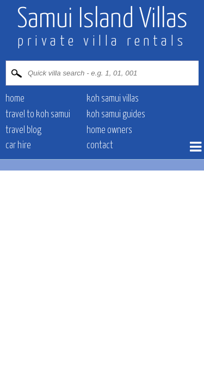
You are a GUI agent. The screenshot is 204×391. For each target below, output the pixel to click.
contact (99, 145)
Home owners (109, 130)
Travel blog (23, 130)
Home (14, 99)
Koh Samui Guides (115, 114)
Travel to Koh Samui (37, 114)
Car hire (18, 145)
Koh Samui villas (112, 99)
